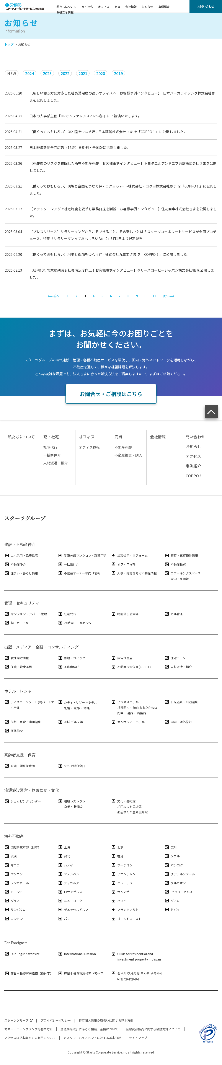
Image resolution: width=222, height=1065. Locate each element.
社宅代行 (67, 613)
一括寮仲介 (68, 564)
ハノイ (65, 865)
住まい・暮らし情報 (21, 573)
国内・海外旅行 (178, 721)
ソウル (172, 856)
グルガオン (175, 883)
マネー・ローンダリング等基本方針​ (28, 1029)
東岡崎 (184, 579)
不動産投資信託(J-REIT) (131, 666)
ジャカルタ (68, 883)
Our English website (22, 953)
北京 (117, 847)
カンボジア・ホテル (128, 721)
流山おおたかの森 (145, 707)
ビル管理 (173, 613)
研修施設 (13, 730)
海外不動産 (14, 836)
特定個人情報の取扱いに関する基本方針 (106, 1020)
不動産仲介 (15, 564)
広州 (170, 847)
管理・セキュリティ (21, 603)
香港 (117, 856)
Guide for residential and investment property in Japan (136, 956)
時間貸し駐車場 (125, 613)
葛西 (130, 713)
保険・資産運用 (18, 666)
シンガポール (16, 883)
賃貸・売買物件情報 (181, 555)
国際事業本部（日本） (22, 847)
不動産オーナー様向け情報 (79, 573)
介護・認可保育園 (19, 765)
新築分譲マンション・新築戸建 (82, 555)
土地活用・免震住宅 (21, 555)
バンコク (173, 865)
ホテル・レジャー (20, 691)
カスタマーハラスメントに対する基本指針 (92, 1038)
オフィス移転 (123, 564)
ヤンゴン (13, 874)
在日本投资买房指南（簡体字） (28, 973)
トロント (13, 891)
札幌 (67, 708)
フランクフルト (125, 909)
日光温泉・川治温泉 (181, 702)
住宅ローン (175, 658)
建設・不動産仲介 (20, 544)
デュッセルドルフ (73, 909)
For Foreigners (16, 943)
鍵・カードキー (18, 622)
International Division (77, 953)
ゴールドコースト (126, 918)
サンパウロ (15, 909)
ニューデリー (123, 883)
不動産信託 (68, 666)
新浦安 (78, 806)
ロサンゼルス (70, 891)
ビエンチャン (123, 874)
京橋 (67, 806)
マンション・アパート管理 (25, 613)
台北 (64, 856)
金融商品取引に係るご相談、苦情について (89, 1029)
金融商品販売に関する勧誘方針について (153, 1029)
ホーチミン (121, 865)
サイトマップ (138, 1038)
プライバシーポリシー (56, 1020)
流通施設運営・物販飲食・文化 (31, 790)
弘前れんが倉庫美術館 (132, 812)
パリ (64, 918)
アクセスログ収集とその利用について (30, 1038)
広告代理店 (121, 658)
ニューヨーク (70, 900)
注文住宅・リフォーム (129, 555)
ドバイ (172, 909)
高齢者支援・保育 (20, 755)
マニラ (12, 865)
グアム (172, 900)
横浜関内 (123, 707)
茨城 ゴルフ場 (70, 721)
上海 (64, 847)
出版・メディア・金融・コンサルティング (41, 647)
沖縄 (86, 708)
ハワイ (118, 900)
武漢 (10, 856)
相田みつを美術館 (129, 806)
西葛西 (141, 713)
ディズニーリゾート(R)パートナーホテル (30, 704)
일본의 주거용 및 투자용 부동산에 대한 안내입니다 (136, 976)
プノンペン (68, 874)
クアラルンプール (179, 874)
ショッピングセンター (22, 801)
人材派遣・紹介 (178, 666)
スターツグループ (24, 518)
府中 (174, 579)
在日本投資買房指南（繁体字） (82, 973)
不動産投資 (175, 564)
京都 (77, 708)
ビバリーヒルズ (178, 891)
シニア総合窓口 (71, 765)
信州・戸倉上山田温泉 (22, 721)
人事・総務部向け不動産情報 (134, 573)
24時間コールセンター (76, 622)
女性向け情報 (16, 658)
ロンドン (13, 918)
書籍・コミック (71, 658)
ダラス (12, 900)
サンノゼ (120, 891)
